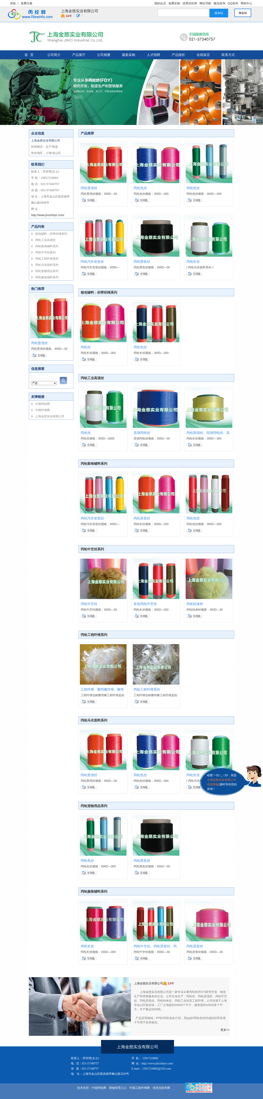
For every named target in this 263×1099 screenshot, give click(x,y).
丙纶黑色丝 (142, 261)
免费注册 (26, 3)
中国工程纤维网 (139, 1087)
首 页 (29, 55)
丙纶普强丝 (39, 343)
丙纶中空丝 (89, 604)
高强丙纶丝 (142, 433)
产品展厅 (78, 55)
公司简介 (54, 55)
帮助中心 (246, 3)
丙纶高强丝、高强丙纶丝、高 (208, 433)
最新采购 (128, 55)
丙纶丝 (86, 347)
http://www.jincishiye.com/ (47, 215)
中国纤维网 (42, 410)
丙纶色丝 (140, 188)
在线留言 (203, 55)
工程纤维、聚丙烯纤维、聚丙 (102, 689)
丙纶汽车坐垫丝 (92, 261)
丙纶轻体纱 (194, 604)
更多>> (225, 1029)
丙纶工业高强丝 (45, 240)
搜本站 (218, 13)
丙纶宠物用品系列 (46, 271)
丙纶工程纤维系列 (46, 258)
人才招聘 (153, 55)
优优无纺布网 (161, 1087)
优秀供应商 (190, 3)
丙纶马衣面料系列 (46, 264)
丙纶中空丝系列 (45, 252)
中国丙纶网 (42, 403)
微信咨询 (219, 3)
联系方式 (228, 55)
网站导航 (205, 3)
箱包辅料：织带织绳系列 (51, 233)
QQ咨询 (233, 3)
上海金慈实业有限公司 (79, 11)
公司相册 (103, 55)
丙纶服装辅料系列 (46, 277)
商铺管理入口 (118, 1087)
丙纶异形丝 (142, 518)
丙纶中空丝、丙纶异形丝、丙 (155, 946)
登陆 (13, 3)
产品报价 (178, 55)
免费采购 (174, 3)
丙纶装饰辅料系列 (46, 246)
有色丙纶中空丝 (145, 604)
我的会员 (160, 3)
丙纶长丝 (193, 261)
